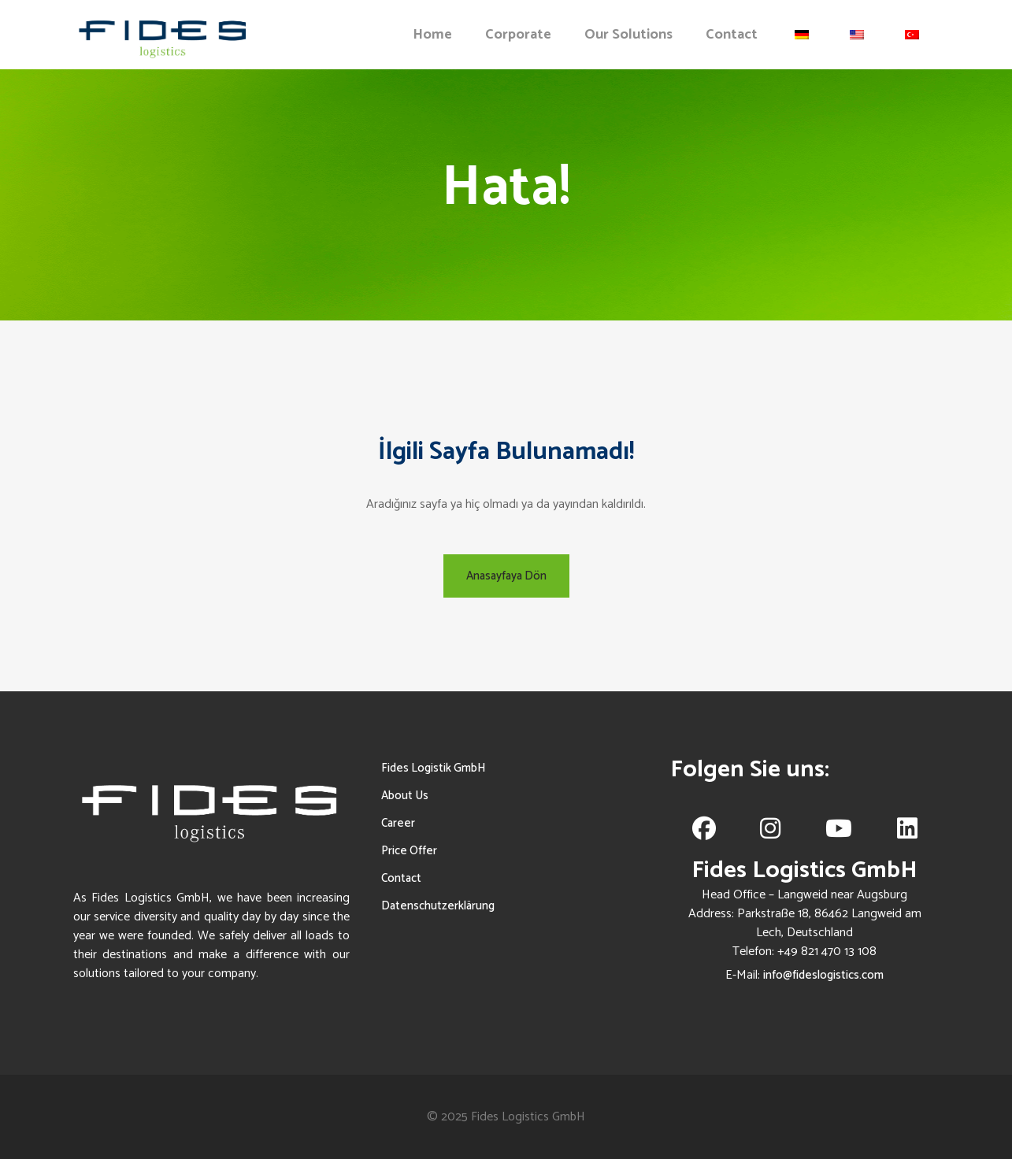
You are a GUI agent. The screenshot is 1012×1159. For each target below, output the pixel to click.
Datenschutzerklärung (438, 906)
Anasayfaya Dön (506, 576)
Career (398, 823)
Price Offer (409, 851)
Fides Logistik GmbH (433, 768)
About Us (404, 795)
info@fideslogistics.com (823, 975)
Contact (401, 878)
